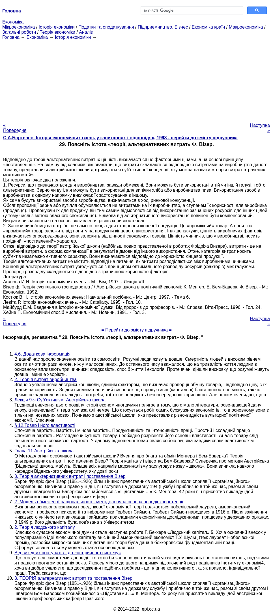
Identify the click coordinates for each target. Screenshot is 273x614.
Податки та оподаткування (106, 27)
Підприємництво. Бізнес (163, 27)
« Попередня (14, 128)
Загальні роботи (19, 32)
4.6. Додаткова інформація (42, 354)
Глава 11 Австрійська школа (44, 450)
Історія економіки (57, 27)
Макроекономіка (246, 27)
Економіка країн (208, 27)
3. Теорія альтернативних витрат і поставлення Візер (70, 476)
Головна (11, 37)
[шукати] (191, 10)
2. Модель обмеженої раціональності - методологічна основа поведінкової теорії (98, 501)
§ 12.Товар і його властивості (44, 425)
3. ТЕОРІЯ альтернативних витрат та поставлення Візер (73, 578)
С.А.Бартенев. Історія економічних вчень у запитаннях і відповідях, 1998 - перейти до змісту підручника (120, 137)
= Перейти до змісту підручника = (136, 330)
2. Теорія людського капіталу (44, 527)
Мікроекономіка (18, 27)
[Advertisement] (136, 79)
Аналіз (86, 32)
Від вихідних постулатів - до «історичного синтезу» (67, 552)
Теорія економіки (57, 32)
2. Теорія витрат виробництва (45, 379)
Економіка (12, 22)
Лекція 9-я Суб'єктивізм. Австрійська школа (60, 399)
